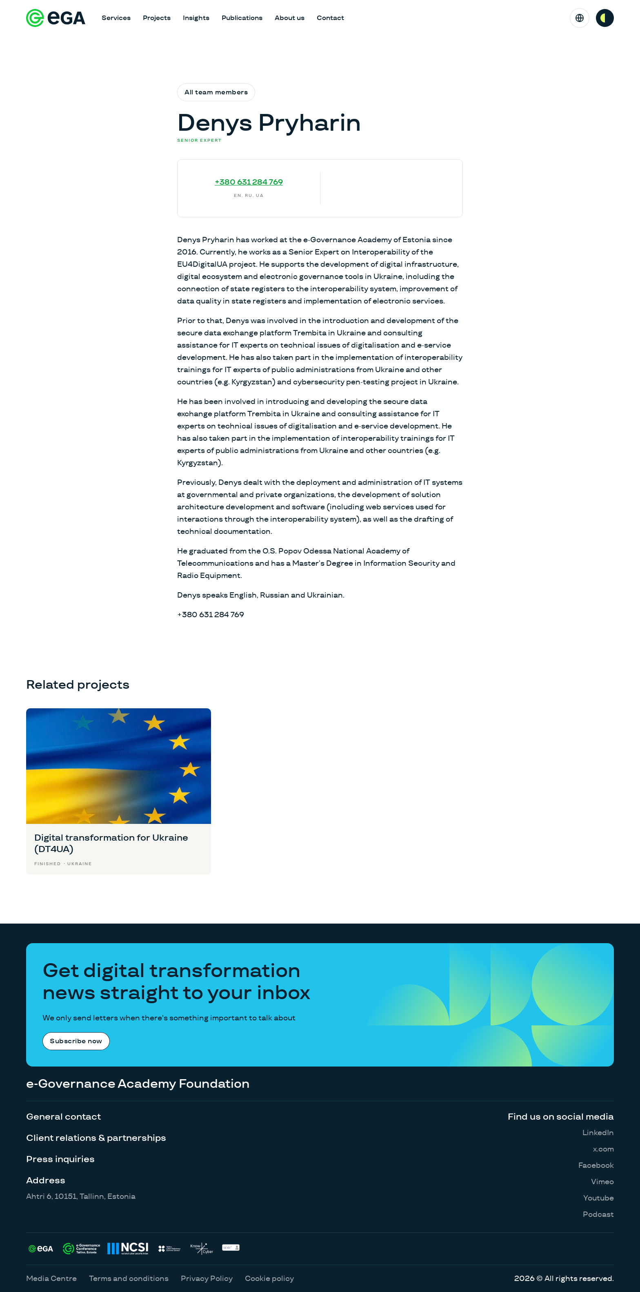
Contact (330, 17)
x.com (603, 1149)
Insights (196, 17)
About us (289, 17)
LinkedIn (598, 1132)
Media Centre (51, 1278)
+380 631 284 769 (249, 182)
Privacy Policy (207, 1278)
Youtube (598, 1198)
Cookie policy (269, 1278)
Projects (157, 17)
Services (116, 17)
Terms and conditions (129, 1278)
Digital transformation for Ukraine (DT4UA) (111, 843)
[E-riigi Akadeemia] (55, 18)
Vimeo (602, 1181)
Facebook (596, 1165)
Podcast (598, 1214)
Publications (242, 17)
